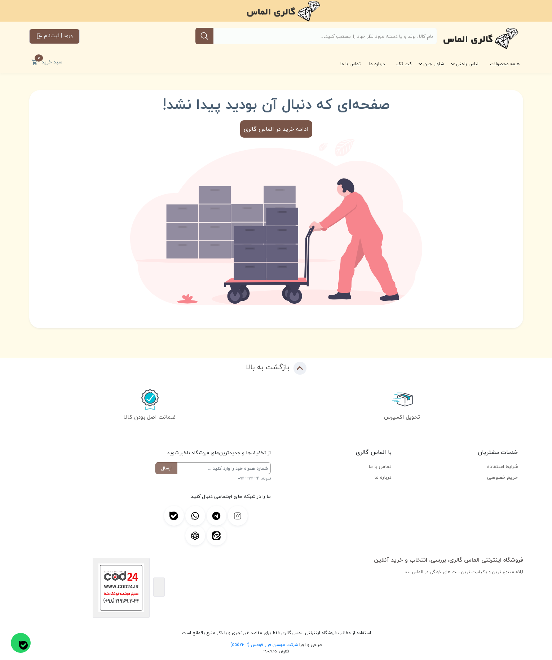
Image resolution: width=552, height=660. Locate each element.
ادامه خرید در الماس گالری (276, 129)
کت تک (404, 64)
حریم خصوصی (502, 477)
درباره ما (377, 64)
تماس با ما (350, 64)
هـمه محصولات (505, 64)
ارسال (166, 468)
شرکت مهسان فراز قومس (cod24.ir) (264, 644)
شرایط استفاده (502, 466)
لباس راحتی (467, 64)
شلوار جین (433, 64)
